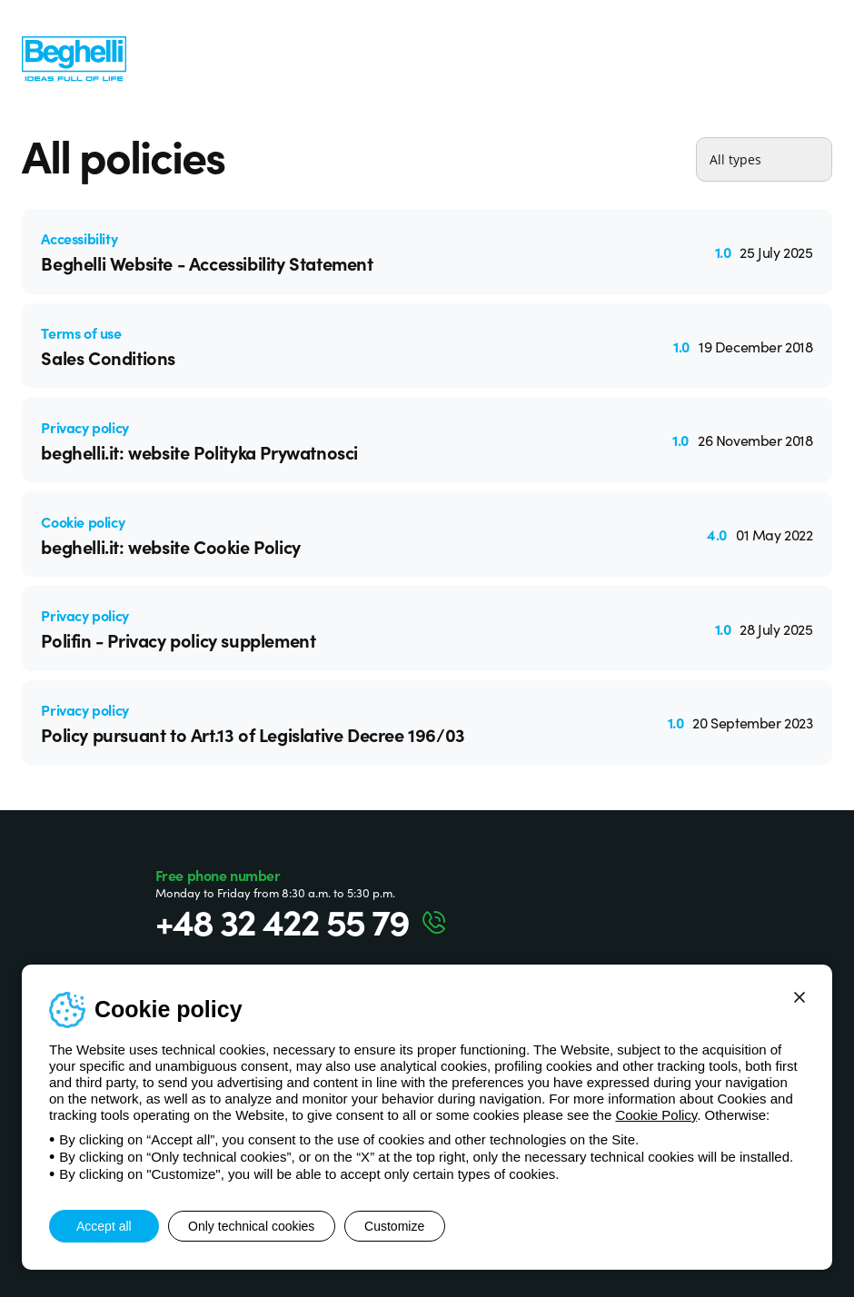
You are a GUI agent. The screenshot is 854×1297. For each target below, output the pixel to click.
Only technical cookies (259, 1226)
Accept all (104, 1226)
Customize (418, 1226)
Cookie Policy (656, 1115)
